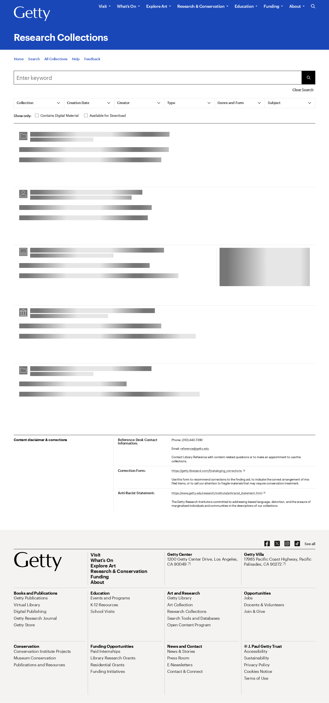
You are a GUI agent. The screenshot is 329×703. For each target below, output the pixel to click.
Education (244, 6)
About (295, 6)
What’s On (126, 6)
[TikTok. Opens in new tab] (297, 544)
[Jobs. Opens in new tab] (248, 597)
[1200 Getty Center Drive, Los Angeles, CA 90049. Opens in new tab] (203, 562)
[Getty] (32, 13)
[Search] (34, 61)
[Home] (19, 61)
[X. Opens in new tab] (277, 544)
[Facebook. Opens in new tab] (267, 544)
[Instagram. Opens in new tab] (287, 544)
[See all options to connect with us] (310, 544)
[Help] (76, 61)
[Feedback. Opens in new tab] (92, 61)
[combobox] (158, 77)
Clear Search (302, 90)
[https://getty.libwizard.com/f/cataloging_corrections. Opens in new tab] (208, 471)
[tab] (39, 103)
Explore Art (156, 6)
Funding (271, 6)
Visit (103, 6)
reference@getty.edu (194, 448)
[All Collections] (56, 61)
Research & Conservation (201, 6)
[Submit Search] (308, 77)
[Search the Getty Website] (313, 6)
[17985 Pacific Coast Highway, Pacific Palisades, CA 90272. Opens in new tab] (279, 562)
